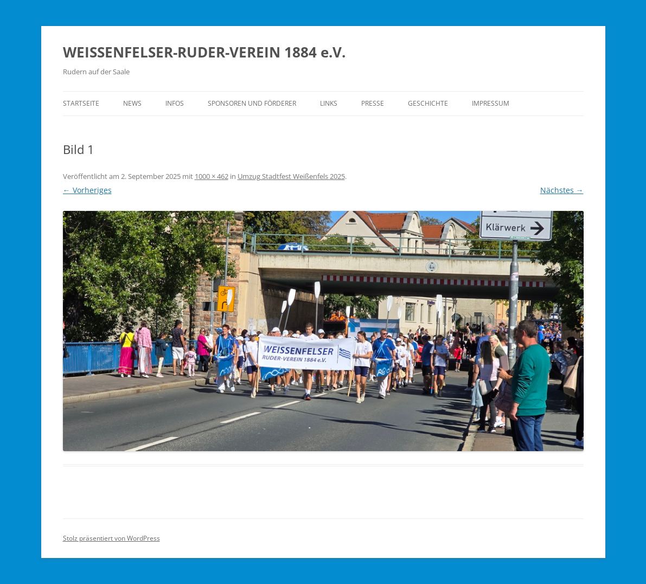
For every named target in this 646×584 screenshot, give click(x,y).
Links (328, 103)
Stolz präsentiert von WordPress (111, 538)
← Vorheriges (87, 190)
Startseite (81, 103)
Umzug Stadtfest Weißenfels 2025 (291, 176)
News (132, 103)
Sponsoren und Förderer (252, 103)
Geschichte (428, 103)
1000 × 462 (211, 176)
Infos (174, 103)
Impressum (490, 103)
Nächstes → (562, 190)
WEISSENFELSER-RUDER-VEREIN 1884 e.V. (204, 52)
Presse (372, 103)
